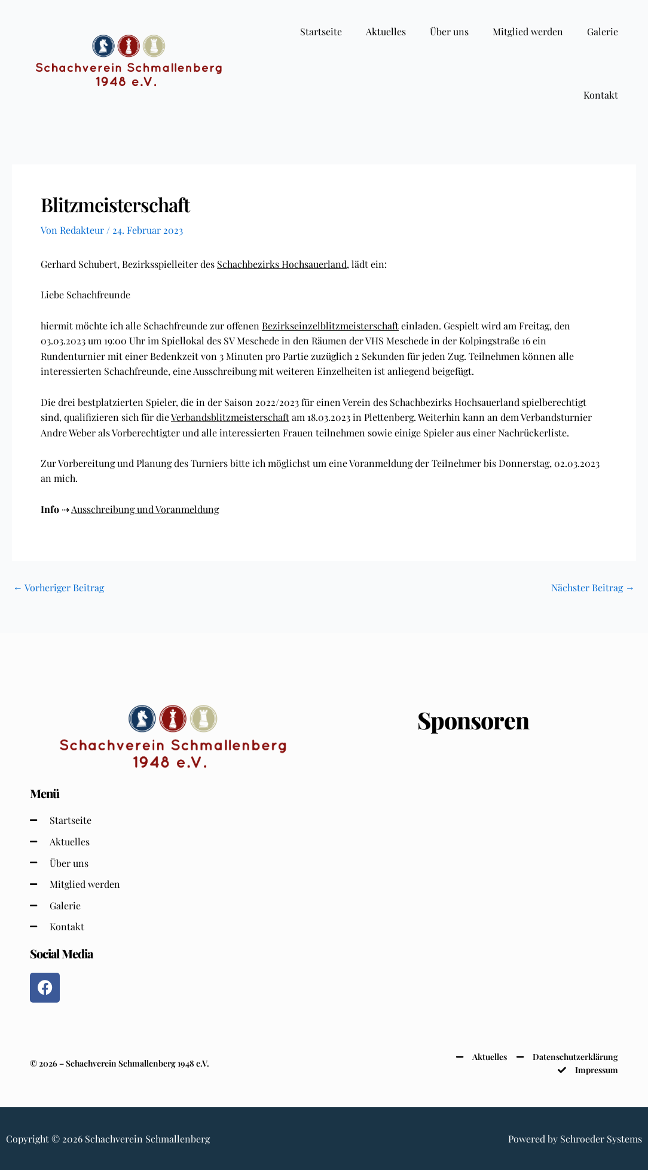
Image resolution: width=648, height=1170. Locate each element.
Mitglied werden (528, 31)
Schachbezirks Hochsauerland (282, 264)
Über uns (449, 31)
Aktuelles (386, 31)
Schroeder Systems (601, 1138)
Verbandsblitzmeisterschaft (230, 417)
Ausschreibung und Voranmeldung (145, 509)
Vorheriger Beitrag (58, 587)
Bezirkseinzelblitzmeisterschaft (330, 325)
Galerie (602, 31)
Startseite (321, 31)
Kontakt (600, 94)
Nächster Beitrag (593, 587)
